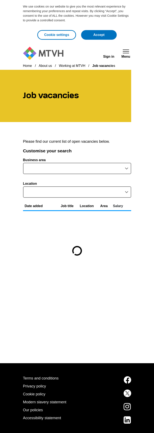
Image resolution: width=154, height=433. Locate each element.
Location (30, 183)
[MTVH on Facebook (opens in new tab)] (124, 382)
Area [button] (104, 206)
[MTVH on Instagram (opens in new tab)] (124, 409)
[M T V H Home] (43, 53)
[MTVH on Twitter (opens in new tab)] (124, 395)
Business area (34, 160)
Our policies (33, 410)
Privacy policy (34, 386)
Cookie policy (34, 394)
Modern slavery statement (44, 402)
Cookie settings (56, 35)
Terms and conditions (41, 378)
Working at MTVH (72, 65)
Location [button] (87, 206)
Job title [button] (67, 206)
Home (27, 65)
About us (45, 65)
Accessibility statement (42, 418)
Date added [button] (34, 206)
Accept (105, 34)
